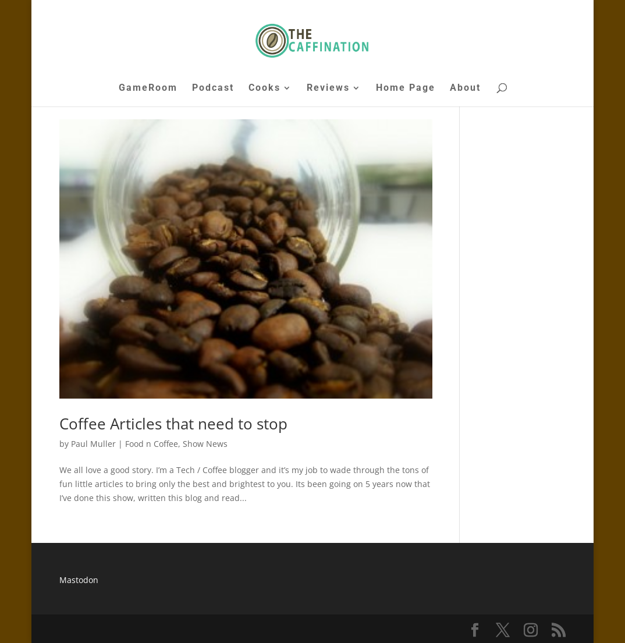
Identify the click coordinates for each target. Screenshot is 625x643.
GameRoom (148, 88)
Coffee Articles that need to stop (173, 423)
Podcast (213, 88)
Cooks (264, 88)
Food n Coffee (151, 443)
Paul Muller (93, 443)
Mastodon (78, 579)
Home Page (405, 88)
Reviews (328, 88)
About (465, 88)
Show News (205, 443)
